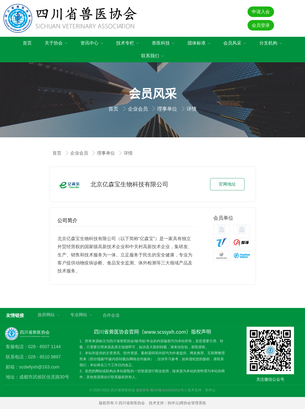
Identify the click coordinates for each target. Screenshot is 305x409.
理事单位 (168, 109)
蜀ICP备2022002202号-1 (168, 390)
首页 (114, 109)
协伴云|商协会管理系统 (187, 403)
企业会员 (138, 109)
